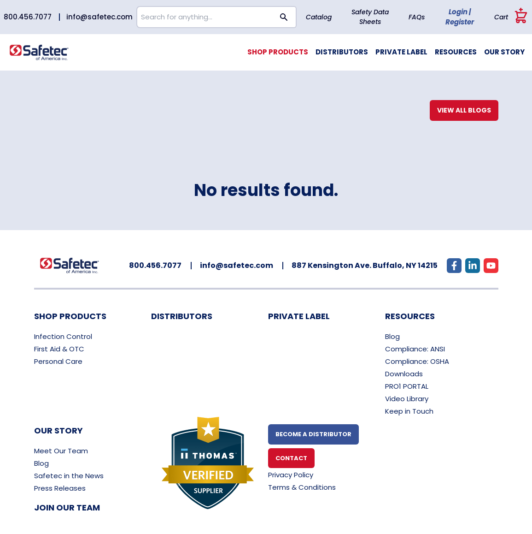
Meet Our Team (61, 451)
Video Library (406, 398)
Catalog (319, 17)
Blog (392, 336)
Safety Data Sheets (370, 16)
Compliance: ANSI (415, 349)
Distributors (342, 52)
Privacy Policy (290, 475)
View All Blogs (464, 110)
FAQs (417, 17)
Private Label (401, 52)
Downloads (404, 374)
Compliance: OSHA (417, 361)
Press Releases (60, 488)
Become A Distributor (313, 434)
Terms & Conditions (302, 487)
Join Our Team (67, 507)
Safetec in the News (69, 476)
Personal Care (58, 361)
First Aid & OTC (59, 349)
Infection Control (63, 336)
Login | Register (459, 17)
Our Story (504, 52)
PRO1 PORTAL (406, 386)
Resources (456, 52)
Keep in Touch (409, 411)
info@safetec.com (99, 17)
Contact (291, 458)
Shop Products (277, 52)
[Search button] (284, 17)
